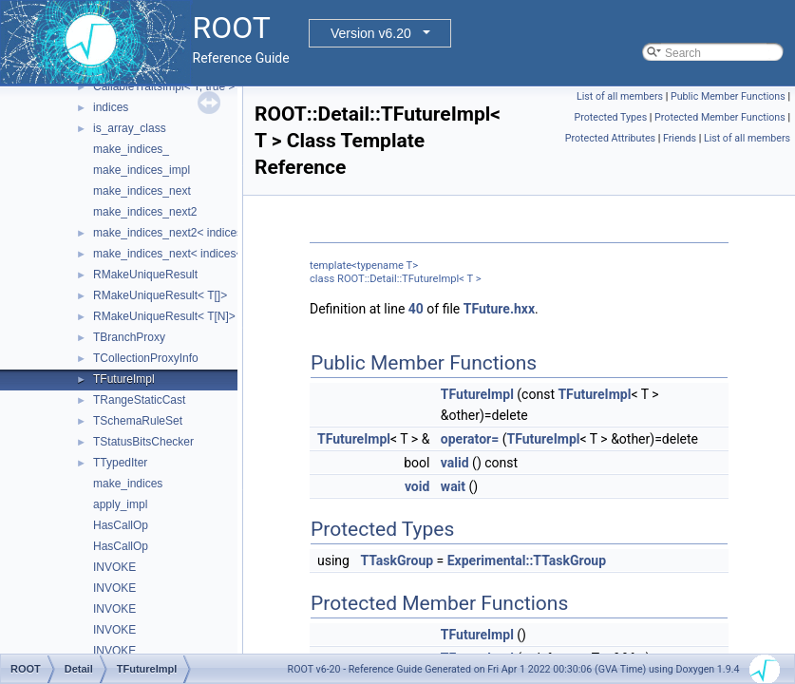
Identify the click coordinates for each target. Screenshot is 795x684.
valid (455, 462)
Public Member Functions (728, 96)
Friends (679, 138)
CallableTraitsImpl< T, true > (164, 86)
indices (110, 107)
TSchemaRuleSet (137, 421)
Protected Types (610, 117)
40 (416, 308)
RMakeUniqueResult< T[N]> (164, 316)
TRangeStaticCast (139, 400)
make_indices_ (131, 149)
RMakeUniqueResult (145, 274)
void (417, 486)
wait (453, 486)
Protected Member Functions (720, 117)
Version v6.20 (371, 33)
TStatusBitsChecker (143, 441)
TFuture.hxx (499, 308)
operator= (470, 438)
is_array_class (129, 128)
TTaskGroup (396, 560)
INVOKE (114, 567)
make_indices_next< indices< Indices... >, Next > (217, 253)
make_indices (127, 483)
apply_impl (120, 504)
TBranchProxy (129, 337)
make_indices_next (142, 191)
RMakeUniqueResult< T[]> (160, 295)
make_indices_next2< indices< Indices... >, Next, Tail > (231, 232)
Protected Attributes (610, 138)
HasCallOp (120, 525)
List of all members (620, 96)
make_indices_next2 (145, 211)
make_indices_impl (141, 170)
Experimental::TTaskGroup (526, 560)
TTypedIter (120, 462)
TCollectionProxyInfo (146, 358)
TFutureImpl (124, 379)
